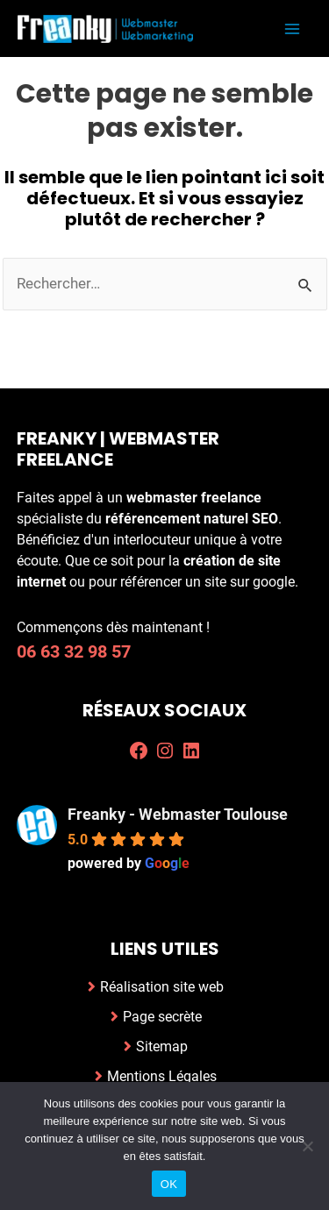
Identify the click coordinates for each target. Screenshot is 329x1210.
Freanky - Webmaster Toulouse (178, 814)
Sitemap (162, 1046)
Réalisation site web (162, 987)
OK (169, 1184)
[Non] (307, 1146)
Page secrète (162, 1016)
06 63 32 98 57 (74, 651)
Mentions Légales (162, 1076)
